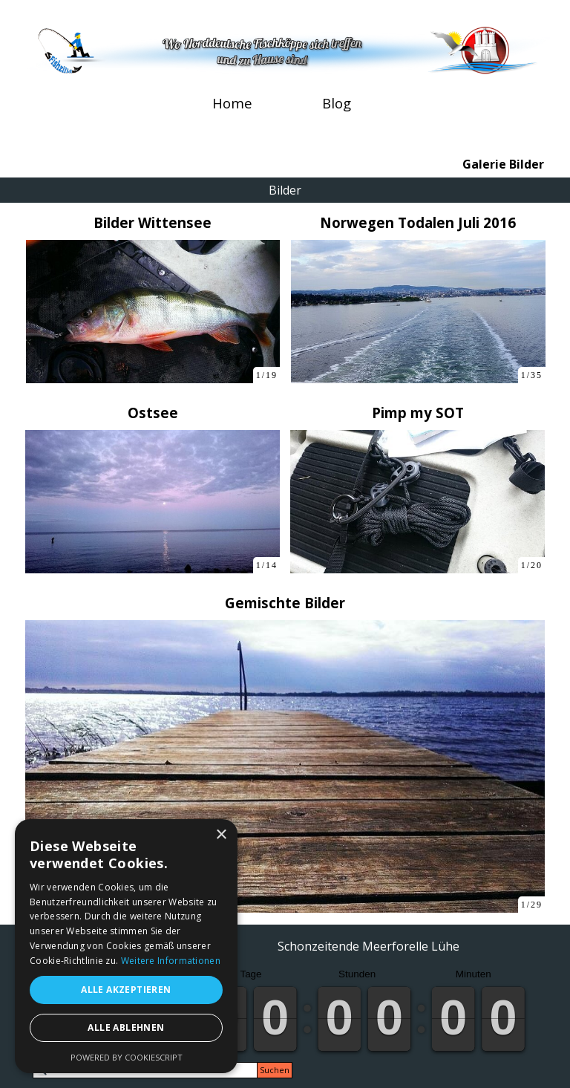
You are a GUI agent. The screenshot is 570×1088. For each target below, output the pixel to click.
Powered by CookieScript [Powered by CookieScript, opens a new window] (127, 1057)
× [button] (220, 835)
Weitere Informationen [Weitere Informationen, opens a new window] (170, 960)
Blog (336, 103)
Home (232, 103)
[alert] (126, 946)
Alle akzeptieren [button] (126, 989)
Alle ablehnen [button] (126, 1027)
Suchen (274, 1070)
